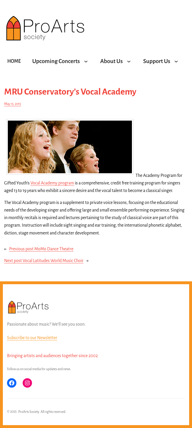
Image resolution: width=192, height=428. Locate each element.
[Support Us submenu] (176, 61)
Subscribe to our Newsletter (32, 338)
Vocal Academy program (52, 183)
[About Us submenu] (129, 61)
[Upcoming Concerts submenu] (86, 61)
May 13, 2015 (12, 104)
